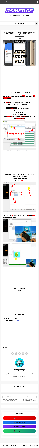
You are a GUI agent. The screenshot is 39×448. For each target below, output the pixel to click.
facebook (4, 445)
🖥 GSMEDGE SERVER (19, 426)
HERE (18, 318)
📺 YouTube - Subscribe (19, 418)
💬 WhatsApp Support (19, 431)
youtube (24, 445)
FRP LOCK (7, 348)
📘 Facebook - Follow (19, 422)
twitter (14, 445)
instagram (34, 445)
